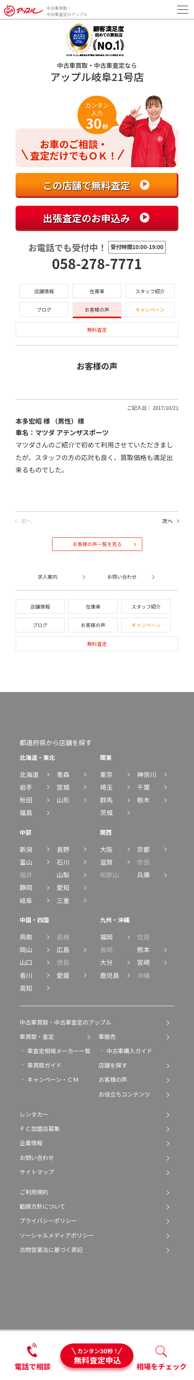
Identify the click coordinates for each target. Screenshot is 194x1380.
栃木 (143, 799)
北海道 (29, 774)
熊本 (143, 949)
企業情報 (31, 1143)
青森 (63, 774)
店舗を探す (112, 1065)
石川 (63, 861)
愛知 (63, 887)
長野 (63, 849)
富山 (26, 861)
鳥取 (26, 936)
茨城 (106, 812)
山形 (63, 799)
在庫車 (96, 291)
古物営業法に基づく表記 (51, 1249)
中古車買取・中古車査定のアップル (66, 1022)
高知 (26, 987)
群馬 (106, 799)
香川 (26, 975)
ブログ (44, 309)
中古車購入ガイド (129, 1051)
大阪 (106, 849)
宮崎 (143, 961)
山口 (26, 961)
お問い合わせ (37, 1157)
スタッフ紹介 (150, 291)
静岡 (26, 887)
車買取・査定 (37, 1036)
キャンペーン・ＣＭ (53, 1079)
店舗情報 (44, 291)
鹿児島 (109, 975)
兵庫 (143, 874)
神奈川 (146, 774)
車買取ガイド (44, 1065)
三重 (63, 900)
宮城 (63, 786)
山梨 (63, 874)
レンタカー (34, 1114)
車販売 (107, 1036)
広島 (63, 949)
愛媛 (63, 975)
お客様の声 (96, 309)
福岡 (106, 936)
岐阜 (26, 900)
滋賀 (106, 861)
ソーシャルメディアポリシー (57, 1235)
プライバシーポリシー (48, 1220)
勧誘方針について (43, 1206)
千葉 (143, 786)
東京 (106, 774)
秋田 (26, 799)
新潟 (26, 849)
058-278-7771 (97, 263)
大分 (106, 961)
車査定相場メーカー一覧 (59, 1051)
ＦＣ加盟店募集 (40, 1128)
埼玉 (106, 786)
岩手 (26, 786)
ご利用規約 (34, 1192)
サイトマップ (37, 1172)
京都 (143, 849)
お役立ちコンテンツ (124, 1094)
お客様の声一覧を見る (97, 543)
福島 (26, 812)
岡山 (26, 949)
